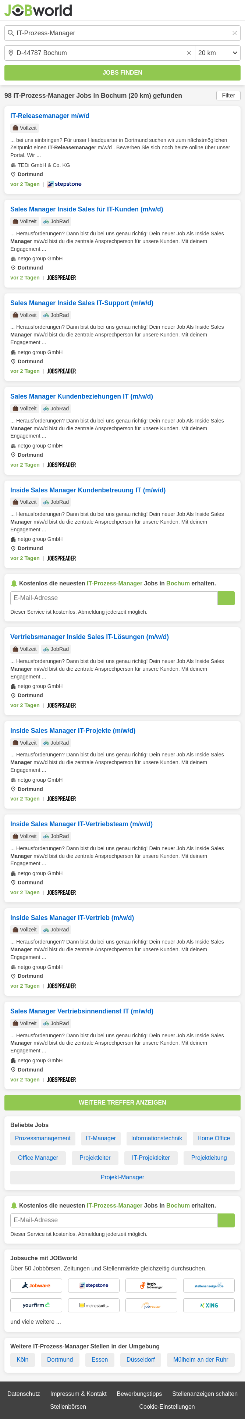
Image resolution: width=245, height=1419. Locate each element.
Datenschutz (23, 1394)
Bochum (114, 95)
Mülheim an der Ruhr (200, 1359)
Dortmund (60, 1359)
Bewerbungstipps (139, 1394)
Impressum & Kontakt (78, 1394)
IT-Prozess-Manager (43, 95)
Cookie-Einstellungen (167, 1407)
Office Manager (38, 1158)
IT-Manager (101, 1138)
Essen (100, 1359)
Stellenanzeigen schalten (205, 1394)
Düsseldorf (141, 1359)
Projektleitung (209, 1158)
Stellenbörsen (68, 1407)
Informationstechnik (156, 1138)
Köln (22, 1359)
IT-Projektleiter (151, 1158)
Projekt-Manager (122, 1177)
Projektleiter (94, 1158)
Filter (228, 95)
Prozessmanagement (43, 1138)
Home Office (214, 1138)
